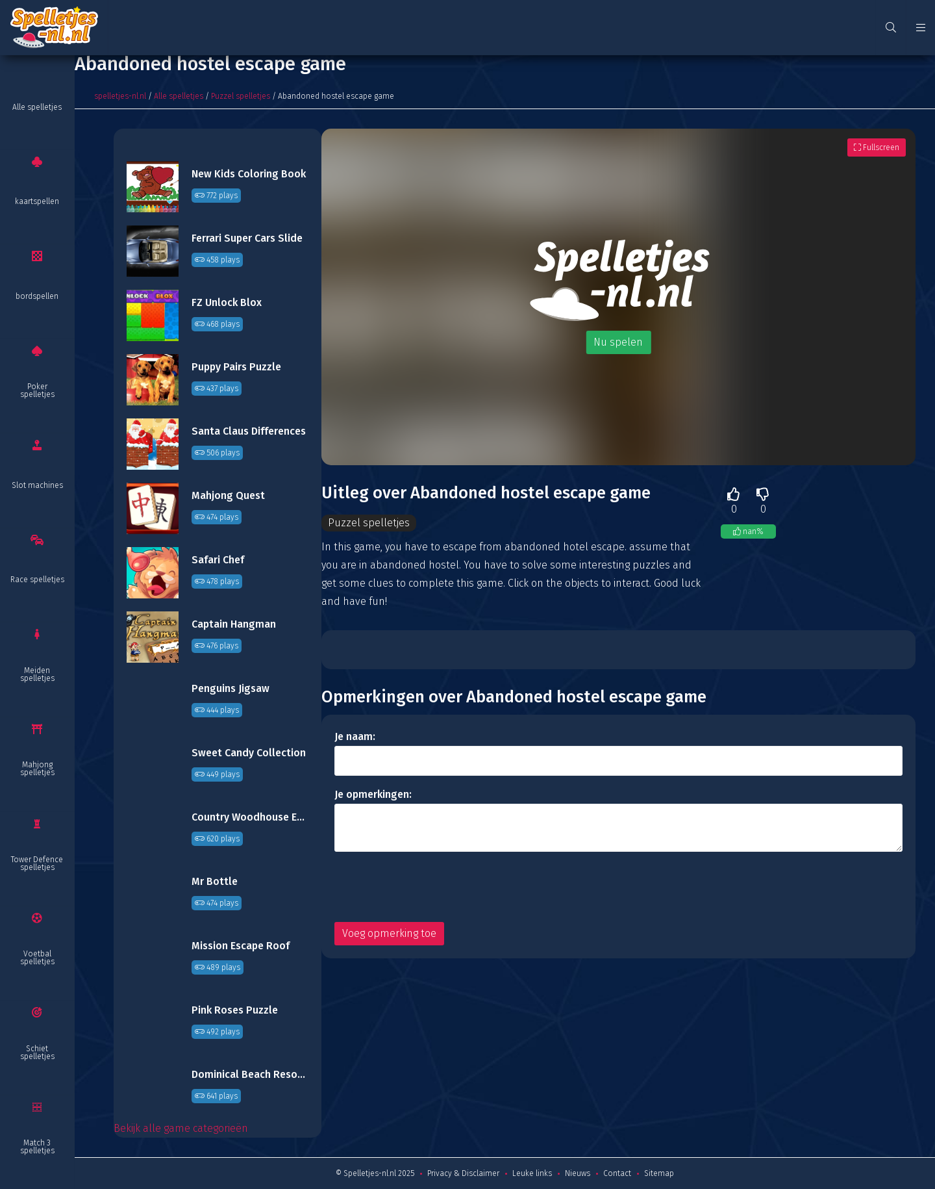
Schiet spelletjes (37, 1052)
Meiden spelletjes (37, 674)
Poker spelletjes (37, 390)
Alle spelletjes (37, 107)
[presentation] (433, 887)
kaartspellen (37, 201)
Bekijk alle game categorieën (181, 1128)
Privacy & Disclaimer (463, 1173)
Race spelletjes (37, 579)
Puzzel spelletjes (240, 96)
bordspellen (37, 296)
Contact (617, 1173)
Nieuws (577, 1173)
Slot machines (37, 485)
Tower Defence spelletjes (37, 863)
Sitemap (659, 1173)
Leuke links (532, 1173)
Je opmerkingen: (373, 794)
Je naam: (354, 736)
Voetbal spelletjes (37, 957)
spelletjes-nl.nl (120, 96)
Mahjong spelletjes (37, 768)
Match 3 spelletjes (37, 1146)
